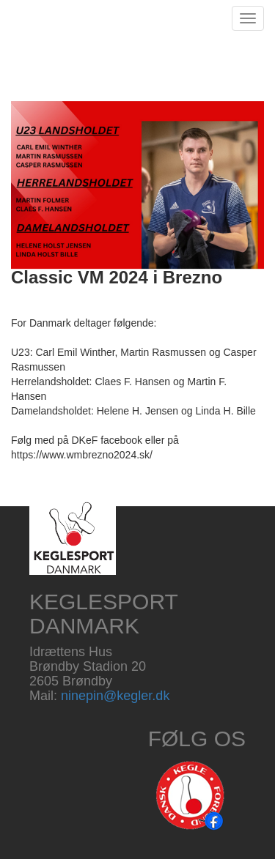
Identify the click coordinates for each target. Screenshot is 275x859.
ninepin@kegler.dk (115, 695)
